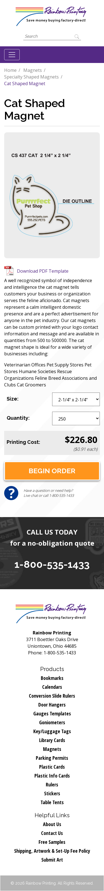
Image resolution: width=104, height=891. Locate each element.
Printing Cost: (23, 442)
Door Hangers (52, 704)
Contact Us (52, 833)
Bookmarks (52, 678)
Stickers (52, 793)
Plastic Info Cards (52, 775)
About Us (52, 824)
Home (10, 70)
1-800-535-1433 (52, 564)
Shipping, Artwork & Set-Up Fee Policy (52, 850)
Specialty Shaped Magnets (31, 77)
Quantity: (18, 418)
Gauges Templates (52, 713)
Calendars (52, 687)
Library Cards (52, 740)
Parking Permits (52, 758)
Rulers (52, 784)
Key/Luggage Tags (52, 731)
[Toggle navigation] (12, 54)
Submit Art (52, 859)
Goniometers (52, 722)
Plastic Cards (52, 766)
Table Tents (52, 802)
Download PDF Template (43, 271)
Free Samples (52, 842)
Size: (13, 399)
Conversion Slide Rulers (52, 695)
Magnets (32, 70)
